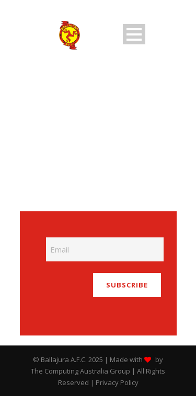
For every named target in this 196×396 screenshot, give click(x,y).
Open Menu (134, 34)
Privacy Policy (117, 382)
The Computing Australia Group (80, 371)
